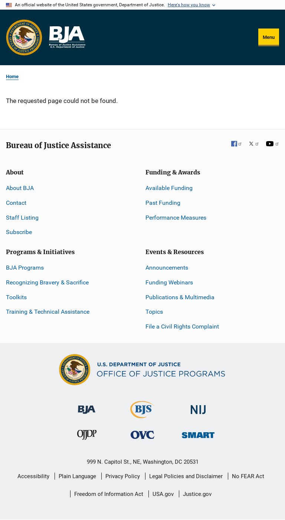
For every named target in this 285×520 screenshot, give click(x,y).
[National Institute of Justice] (198, 406)
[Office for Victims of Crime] (142, 434)
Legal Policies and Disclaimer (186, 476)
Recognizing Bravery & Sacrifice (47, 282)
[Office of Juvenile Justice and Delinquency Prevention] (86, 436)
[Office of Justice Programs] (24, 37)
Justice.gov (197, 494)
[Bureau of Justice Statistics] (142, 415)
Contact (16, 202)
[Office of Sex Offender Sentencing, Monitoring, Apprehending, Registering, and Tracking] (198, 433)
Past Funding (162, 202)
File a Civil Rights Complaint (182, 326)
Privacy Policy (122, 476)
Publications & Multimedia (179, 297)
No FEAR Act (248, 476)
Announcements (166, 267)
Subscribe (19, 232)
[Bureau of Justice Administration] (86, 406)
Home (12, 76)
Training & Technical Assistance (47, 311)
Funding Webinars (169, 282)
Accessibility (33, 476)
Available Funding (169, 187)
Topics (154, 311)
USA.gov (163, 494)
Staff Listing (22, 217)
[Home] (66, 37)
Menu (269, 37)
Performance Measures (175, 217)
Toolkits (16, 297)
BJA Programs (25, 267)
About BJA (20, 187)
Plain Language (77, 476)
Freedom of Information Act (108, 494)
